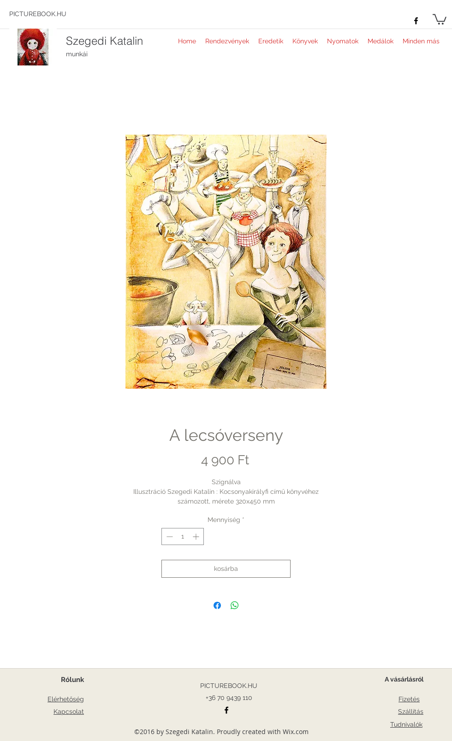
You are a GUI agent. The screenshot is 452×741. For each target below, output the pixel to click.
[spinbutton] (182, 536)
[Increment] (196, 536)
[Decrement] (168, 536)
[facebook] (416, 20)
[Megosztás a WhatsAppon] (234, 605)
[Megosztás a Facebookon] (217, 605)
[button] (439, 18)
